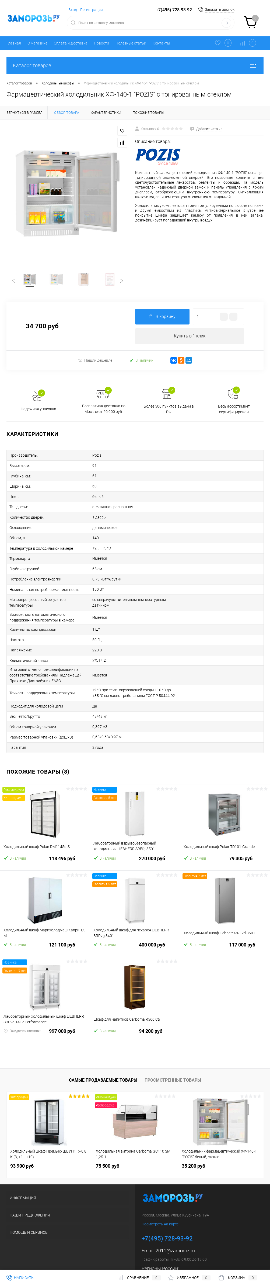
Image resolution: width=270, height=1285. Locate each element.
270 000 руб (134, 842)
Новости (101, 43)
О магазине (37, 43)
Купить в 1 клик (189, 337)
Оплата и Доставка (70, 43)
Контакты (161, 43)
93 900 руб (22, 1146)
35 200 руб (193, 1146)
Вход (72, 10)
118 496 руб (44, 842)
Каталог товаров (135, 65)
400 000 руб (134, 928)
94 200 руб (134, 1015)
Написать (20, 1278)
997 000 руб (44, 1015)
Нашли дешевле (95, 362)
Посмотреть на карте (160, 1204)
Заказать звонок (219, 9)
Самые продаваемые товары (103, 1060)
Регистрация (91, 10)
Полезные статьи (130, 43)
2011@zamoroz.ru (175, 1231)
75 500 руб (107, 1146)
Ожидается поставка (22, 1011)
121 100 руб (44, 928)
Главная (13, 43)
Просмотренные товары (173, 1060)
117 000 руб (225, 928)
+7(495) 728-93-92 (174, 9)
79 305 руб (225, 842)
